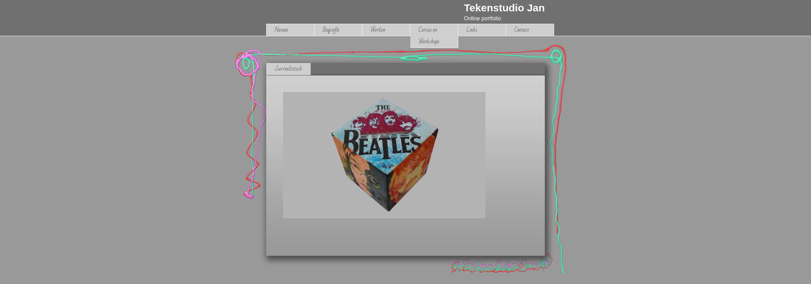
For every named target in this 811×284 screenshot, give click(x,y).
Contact (521, 29)
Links (472, 29)
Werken (378, 29)
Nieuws (281, 29)
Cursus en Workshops (429, 35)
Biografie (331, 29)
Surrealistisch (288, 68)
